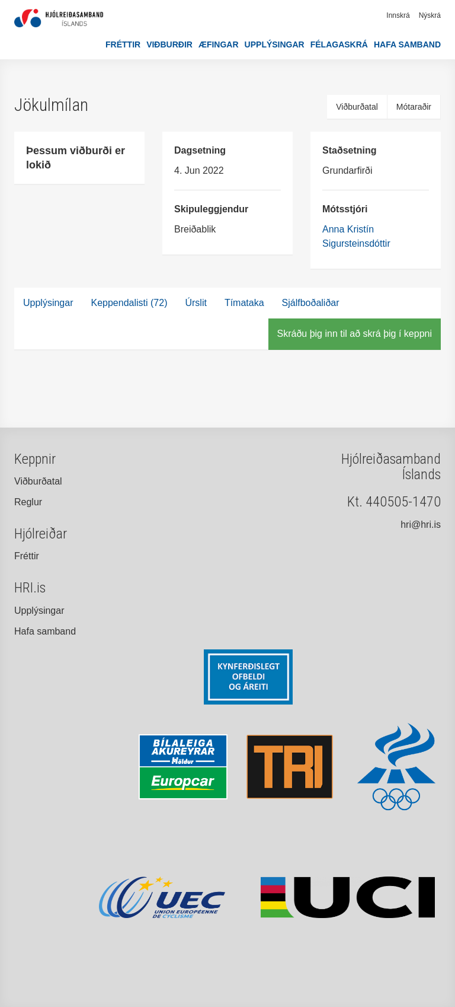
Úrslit (195, 303)
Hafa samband (407, 44)
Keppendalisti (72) (129, 303)
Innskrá (397, 15)
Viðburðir (169, 44)
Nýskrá (430, 15)
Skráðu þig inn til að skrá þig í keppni (354, 334)
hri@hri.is (420, 525)
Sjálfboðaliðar (310, 303)
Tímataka (244, 303)
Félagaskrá (339, 44)
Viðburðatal (357, 106)
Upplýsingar (275, 44)
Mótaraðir (413, 106)
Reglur (28, 502)
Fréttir (122, 44)
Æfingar (218, 44)
